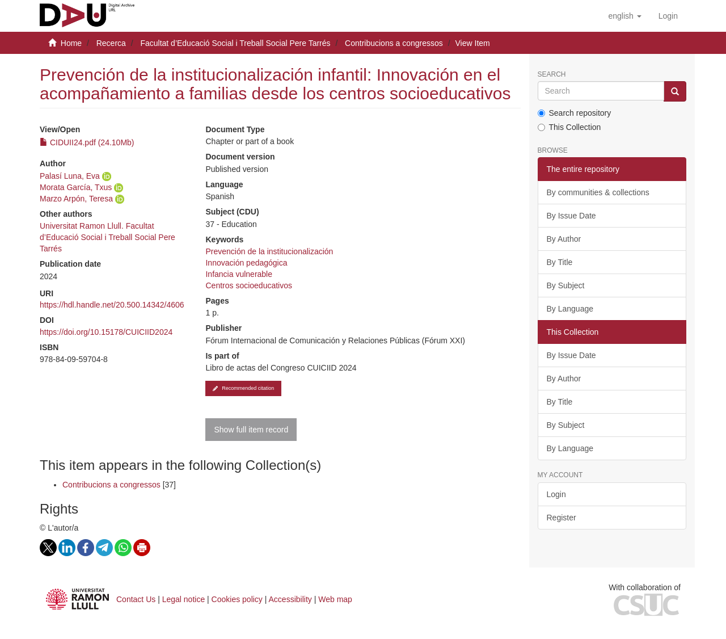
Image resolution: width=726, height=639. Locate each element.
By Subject (566, 285)
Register (561, 517)
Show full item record (251, 429)
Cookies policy (237, 599)
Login (556, 494)
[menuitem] (668, 16)
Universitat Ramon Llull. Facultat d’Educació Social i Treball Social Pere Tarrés (107, 237)
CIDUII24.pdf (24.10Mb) (87, 142)
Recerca (111, 43)
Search (552, 74)
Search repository (574, 112)
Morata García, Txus (76, 187)
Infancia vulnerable (238, 274)
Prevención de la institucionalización (269, 251)
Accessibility (290, 599)
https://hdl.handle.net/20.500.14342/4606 (112, 304)
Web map (335, 599)
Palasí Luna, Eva (70, 175)
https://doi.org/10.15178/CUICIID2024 (106, 332)
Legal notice (183, 599)
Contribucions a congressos (394, 43)
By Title (560, 262)
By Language (570, 308)
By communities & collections (598, 192)
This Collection (569, 127)
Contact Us (135, 599)
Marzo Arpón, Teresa (76, 198)
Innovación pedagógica (246, 262)
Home (71, 43)
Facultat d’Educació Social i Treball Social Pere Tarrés (235, 43)
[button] (624, 16)
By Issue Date (571, 215)
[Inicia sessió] (668, 16)
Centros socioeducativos (248, 285)
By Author (564, 238)
